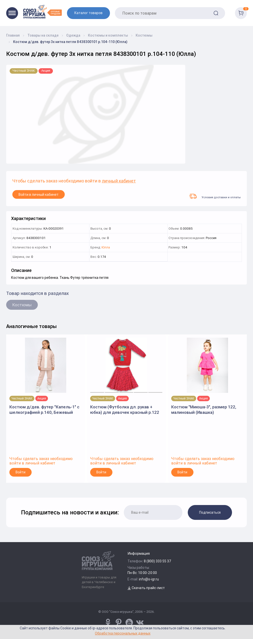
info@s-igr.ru (149, 579)
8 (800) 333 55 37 (157, 561)
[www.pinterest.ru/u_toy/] (108, 622)
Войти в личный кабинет (39, 194)
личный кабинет (119, 181)
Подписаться (210, 512)
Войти (20, 472)
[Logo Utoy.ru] (42, 12)
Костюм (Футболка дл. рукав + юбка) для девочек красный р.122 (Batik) (124, 409)
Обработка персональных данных (122, 633)
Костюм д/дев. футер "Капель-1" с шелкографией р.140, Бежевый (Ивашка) (44, 409)
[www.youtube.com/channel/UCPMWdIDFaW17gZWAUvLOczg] (129, 622)
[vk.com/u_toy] (140, 622)
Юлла (106, 247)
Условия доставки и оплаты (215, 196)
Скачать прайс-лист (146, 588)
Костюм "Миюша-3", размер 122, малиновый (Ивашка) (203, 409)
